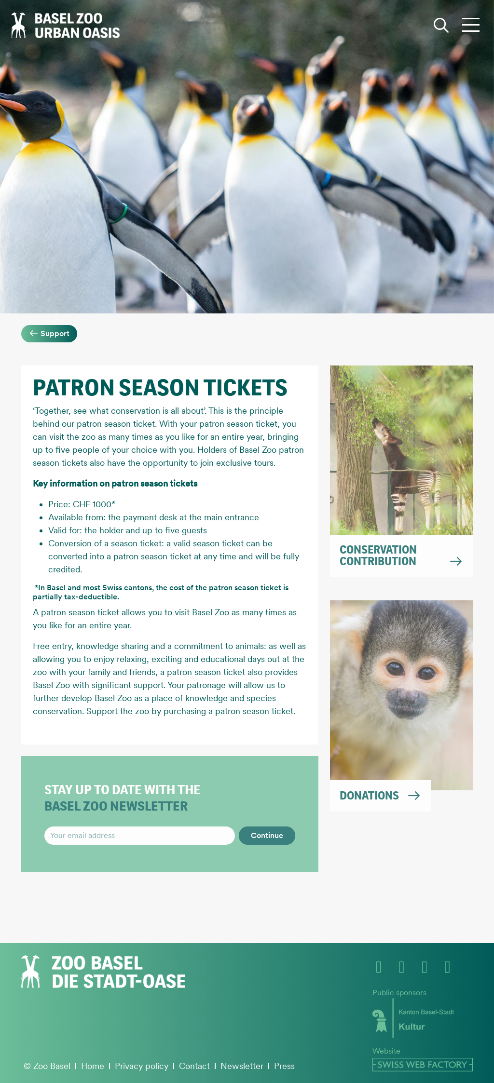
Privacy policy (141, 1066)
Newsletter (241, 1066)
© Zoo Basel (47, 1066)
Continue (267, 835)
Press (284, 1066)
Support (49, 333)
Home (92, 1066)
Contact (194, 1066)
